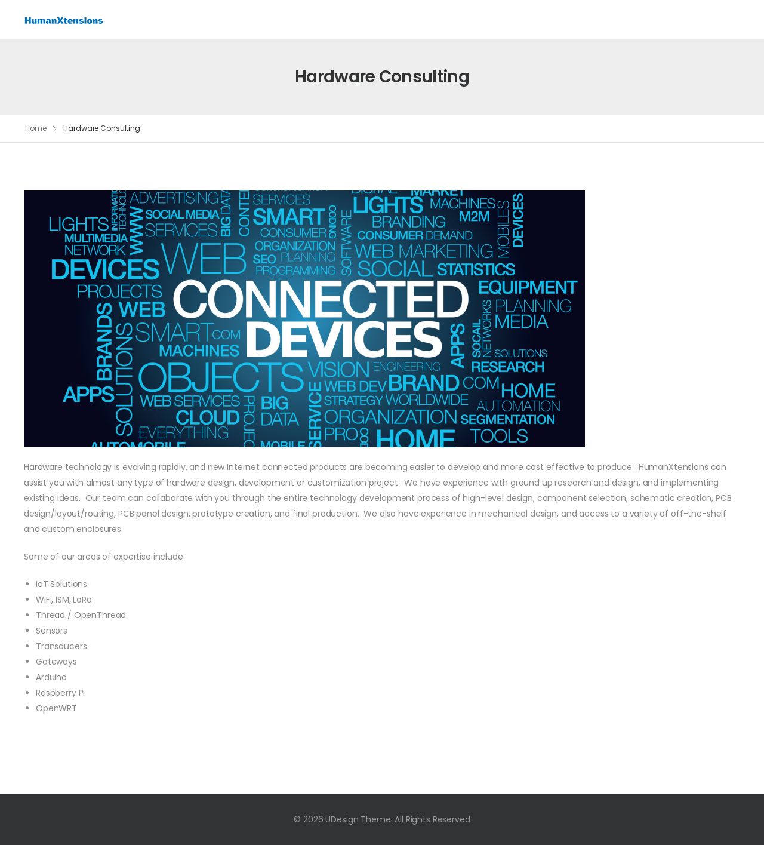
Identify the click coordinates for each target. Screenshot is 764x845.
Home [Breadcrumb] (36, 128)
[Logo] (64, 19)
